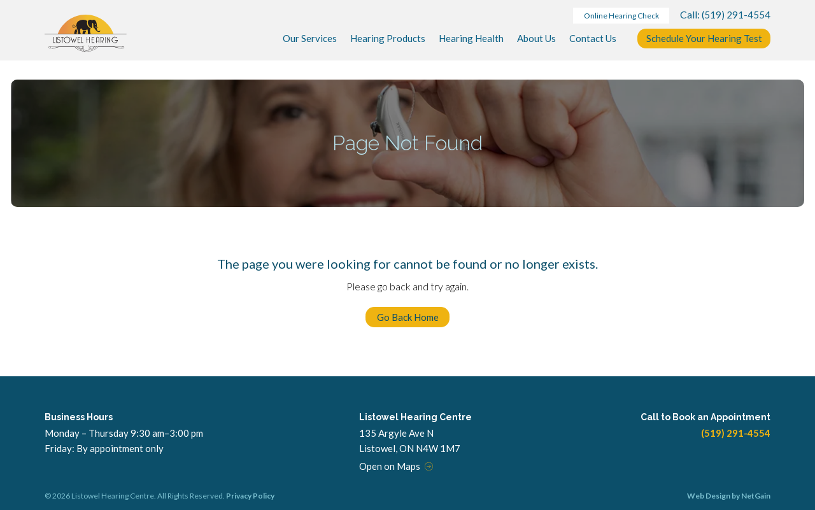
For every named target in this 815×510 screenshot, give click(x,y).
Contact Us (592, 38)
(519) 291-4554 (736, 14)
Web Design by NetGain (728, 495)
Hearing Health (471, 38)
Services (310, 38)
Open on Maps (389, 466)
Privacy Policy (250, 495)
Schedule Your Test (704, 38)
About (536, 38)
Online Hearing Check (621, 15)
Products (387, 38)
